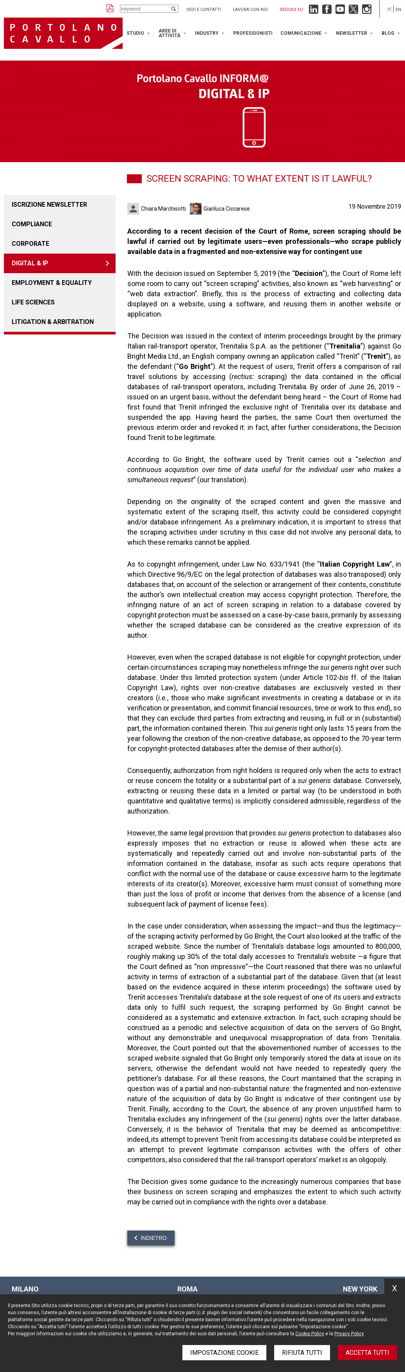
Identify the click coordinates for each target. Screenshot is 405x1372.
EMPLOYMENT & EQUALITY (52, 282)
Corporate (30, 243)
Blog (388, 33)
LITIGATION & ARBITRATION (53, 322)
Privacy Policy (349, 1333)
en (398, 9)
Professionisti (253, 33)
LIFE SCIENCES (33, 302)
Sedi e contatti (203, 9)
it (389, 9)
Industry (207, 33)
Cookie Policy (309, 1333)
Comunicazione (300, 33)
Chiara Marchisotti (163, 208)
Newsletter (351, 33)
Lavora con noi (250, 9)
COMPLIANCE (32, 224)
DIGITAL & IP (30, 263)
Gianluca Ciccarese (226, 208)
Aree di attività (169, 33)
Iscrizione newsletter (49, 204)
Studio (135, 33)
